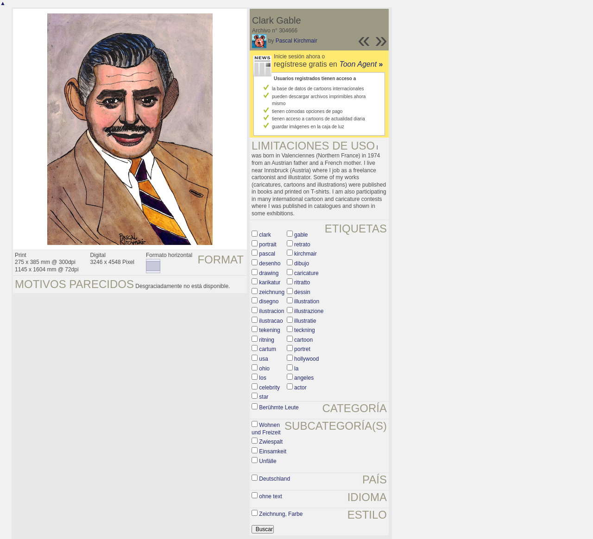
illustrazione (308, 311)
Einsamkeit (272, 451)
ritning (266, 340)
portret (302, 349)
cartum (267, 349)
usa (263, 359)
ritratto (302, 282)
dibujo (301, 263)
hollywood (306, 359)
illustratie (305, 321)
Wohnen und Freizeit (266, 429)
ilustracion (271, 311)
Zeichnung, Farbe (281, 514)
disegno (268, 301)
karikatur (269, 282)
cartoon (303, 340)
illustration (306, 301)
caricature (306, 273)
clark (265, 235)
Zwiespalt (271, 442)
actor (300, 387)
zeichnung (271, 292)
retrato (302, 244)
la (296, 368)
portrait (267, 244)
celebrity (269, 387)
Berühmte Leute (278, 407)
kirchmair (305, 254)
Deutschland (274, 479)
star (263, 397)
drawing (268, 273)
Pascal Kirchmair (296, 41)
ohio (264, 368)
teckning (304, 330)
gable (301, 235)
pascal (267, 254)
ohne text (270, 496)
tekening (269, 330)
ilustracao (271, 321)
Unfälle (267, 461)
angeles (304, 378)
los (262, 378)
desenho (269, 263)
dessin (302, 292)
